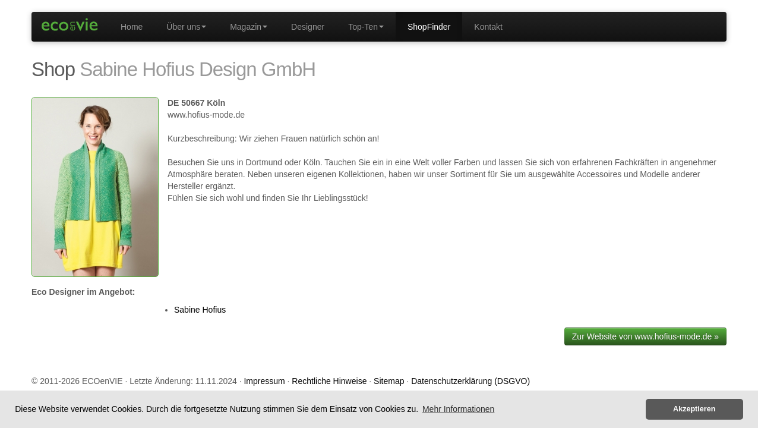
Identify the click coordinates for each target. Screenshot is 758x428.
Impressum (264, 381)
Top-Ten (366, 27)
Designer (307, 27)
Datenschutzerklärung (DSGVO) (470, 381)
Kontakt (488, 27)
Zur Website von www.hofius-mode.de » (645, 336)
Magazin (248, 27)
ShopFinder (429, 27)
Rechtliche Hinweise (329, 381)
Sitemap (389, 381)
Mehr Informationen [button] (458, 409)
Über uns (186, 27)
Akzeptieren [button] (694, 409)
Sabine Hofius (200, 309)
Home (132, 27)
